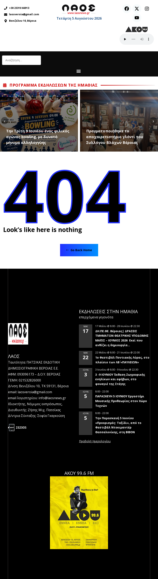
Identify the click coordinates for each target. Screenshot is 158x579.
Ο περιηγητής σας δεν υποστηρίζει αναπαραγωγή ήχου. (137, 39)
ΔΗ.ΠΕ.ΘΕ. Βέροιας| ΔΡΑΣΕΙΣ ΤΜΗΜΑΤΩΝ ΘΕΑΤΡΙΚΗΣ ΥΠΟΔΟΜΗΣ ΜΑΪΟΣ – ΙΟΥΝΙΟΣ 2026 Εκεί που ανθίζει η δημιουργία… (122, 338)
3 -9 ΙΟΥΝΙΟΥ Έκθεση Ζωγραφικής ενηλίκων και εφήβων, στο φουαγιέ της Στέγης (120, 379)
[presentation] (4, 120)
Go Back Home (79, 250)
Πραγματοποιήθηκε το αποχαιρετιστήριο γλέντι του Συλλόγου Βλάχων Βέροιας (114, 136)
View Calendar (95, 441)
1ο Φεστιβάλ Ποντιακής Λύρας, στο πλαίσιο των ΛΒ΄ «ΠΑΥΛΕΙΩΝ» (122, 359)
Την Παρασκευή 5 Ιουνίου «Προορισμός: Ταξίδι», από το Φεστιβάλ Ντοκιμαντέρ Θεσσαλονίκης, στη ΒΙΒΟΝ (118, 425)
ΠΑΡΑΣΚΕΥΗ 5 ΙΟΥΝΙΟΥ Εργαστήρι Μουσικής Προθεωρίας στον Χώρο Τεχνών (121, 400)
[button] (78, 71)
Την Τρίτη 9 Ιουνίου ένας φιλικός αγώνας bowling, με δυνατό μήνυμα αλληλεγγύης (37, 136)
